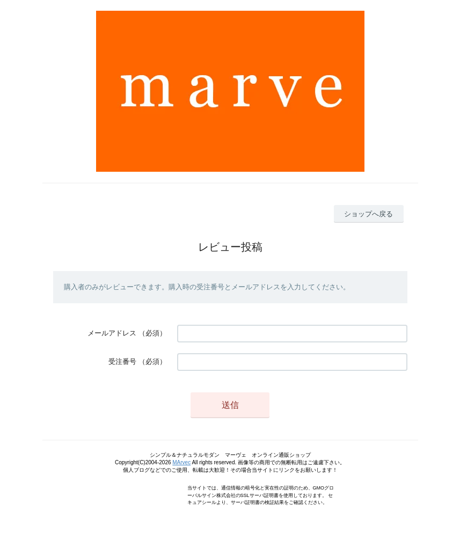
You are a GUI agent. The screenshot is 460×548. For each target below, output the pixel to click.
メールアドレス (111, 333)
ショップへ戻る (368, 214)
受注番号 (122, 361)
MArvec (181, 462)
